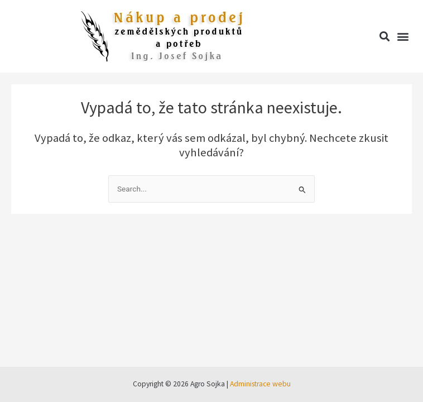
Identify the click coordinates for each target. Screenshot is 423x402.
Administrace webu (260, 384)
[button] (384, 36)
